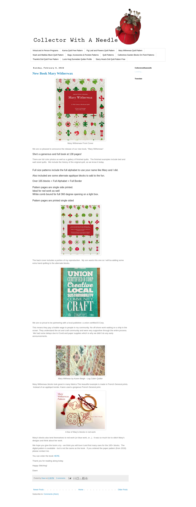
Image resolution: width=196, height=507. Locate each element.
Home (80, 490)
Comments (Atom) (51, 494)
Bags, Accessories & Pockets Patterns (83, 55)
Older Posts (123, 490)
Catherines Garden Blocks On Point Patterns (136, 55)
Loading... (139, 72)
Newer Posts (38, 490)
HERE (57, 456)
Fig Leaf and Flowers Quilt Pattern (101, 50)
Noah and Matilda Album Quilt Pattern (48, 55)
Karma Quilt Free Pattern (72, 50)
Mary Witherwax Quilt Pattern (130, 50)
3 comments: (61, 478)
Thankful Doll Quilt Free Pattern (45, 59)
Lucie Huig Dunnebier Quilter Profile (77, 59)
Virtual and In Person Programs (45, 50)
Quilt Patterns (108, 55)
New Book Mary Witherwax (52, 73)
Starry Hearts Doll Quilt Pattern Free (110, 59)
